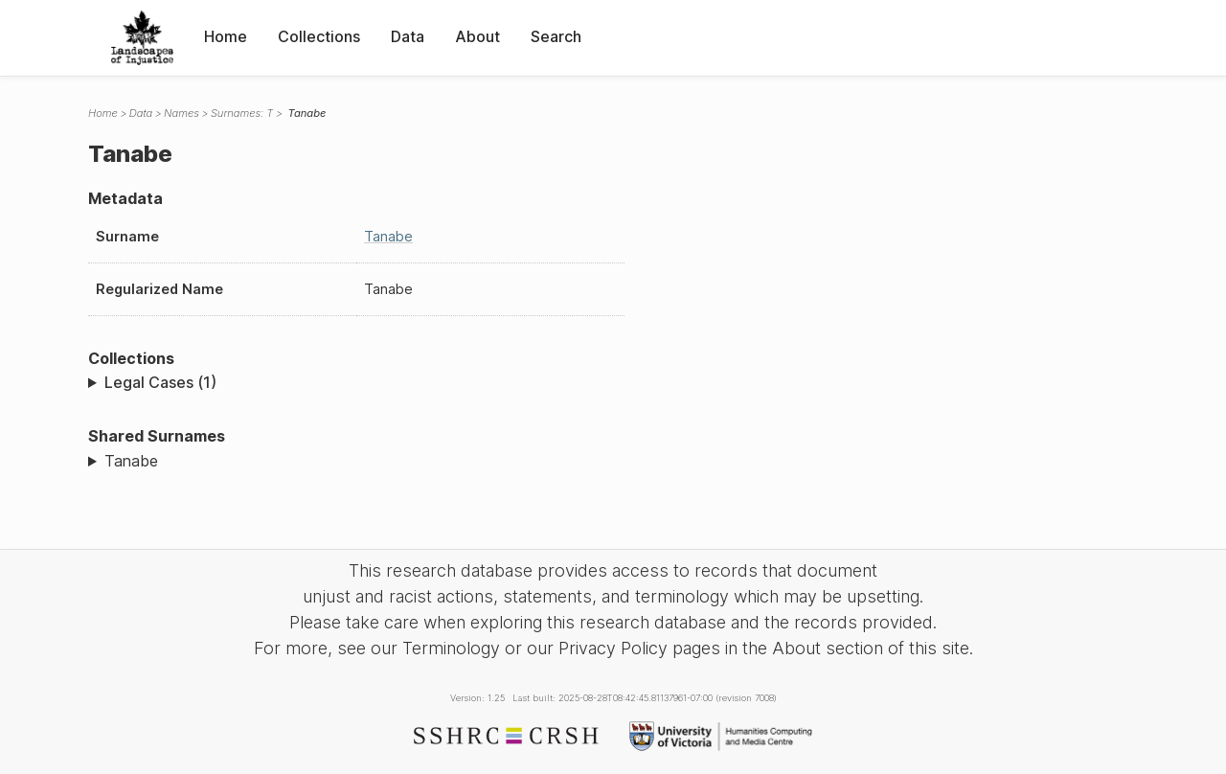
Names (181, 113)
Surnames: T (242, 113)
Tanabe (388, 236)
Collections (319, 36)
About (477, 36)
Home (225, 36)
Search (556, 36)
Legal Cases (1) (160, 382)
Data (407, 36)
